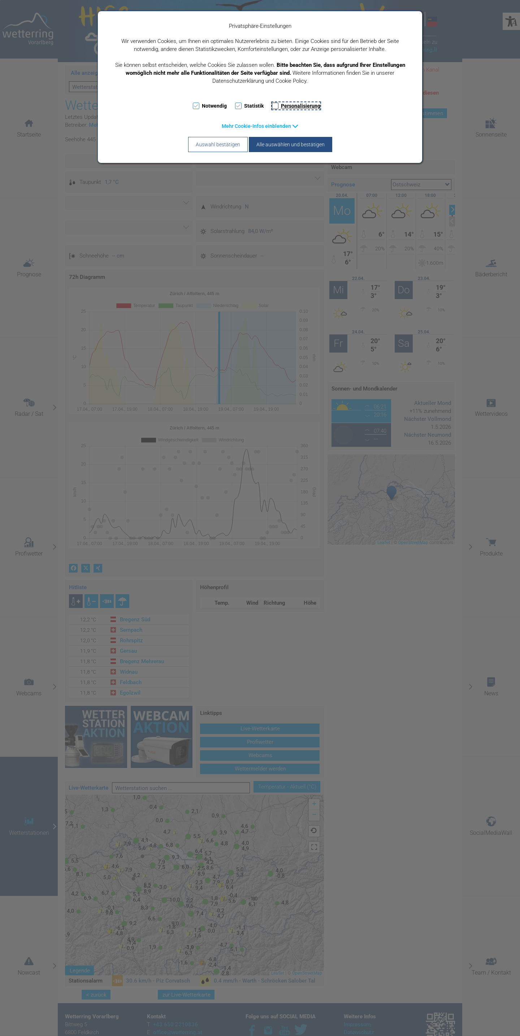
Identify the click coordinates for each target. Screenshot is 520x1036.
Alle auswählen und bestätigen (290, 144)
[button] (260, 126)
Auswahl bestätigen (218, 144)
